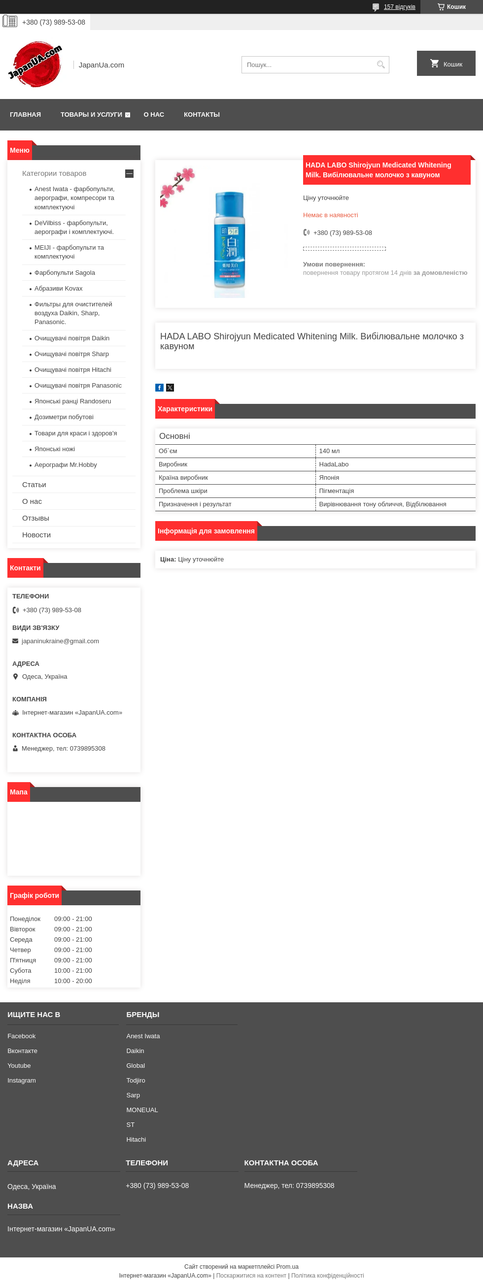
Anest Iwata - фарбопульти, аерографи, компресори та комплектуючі (74, 197)
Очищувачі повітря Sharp (71, 354)
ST (130, 1124)
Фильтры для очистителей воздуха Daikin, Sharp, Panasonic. (73, 313)
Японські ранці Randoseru (72, 401)
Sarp (132, 1095)
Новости (36, 534)
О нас (154, 114)
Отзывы (35, 518)
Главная (25, 114)
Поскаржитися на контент (251, 1275)
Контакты (202, 114)
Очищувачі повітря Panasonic (78, 385)
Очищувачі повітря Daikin (71, 338)
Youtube (19, 1065)
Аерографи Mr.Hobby (65, 464)
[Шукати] (380, 64)
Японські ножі (54, 449)
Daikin (135, 1050)
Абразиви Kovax (58, 288)
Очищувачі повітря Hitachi (72, 369)
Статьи (34, 484)
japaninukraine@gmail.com (60, 641)
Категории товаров (54, 173)
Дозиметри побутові (64, 417)
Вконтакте (22, 1050)
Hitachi (136, 1139)
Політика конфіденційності (327, 1275)
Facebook (21, 1036)
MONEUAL (142, 1110)
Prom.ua (287, 1266)
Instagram (21, 1080)
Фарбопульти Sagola (64, 272)
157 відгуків (399, 6)
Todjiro (135, 1080)
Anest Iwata (143, 1036)
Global (135, 1065)
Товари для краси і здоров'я (75, 433)
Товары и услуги (91, 114)
